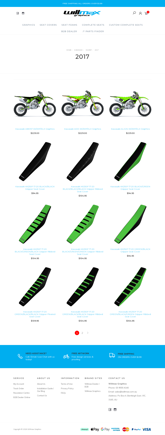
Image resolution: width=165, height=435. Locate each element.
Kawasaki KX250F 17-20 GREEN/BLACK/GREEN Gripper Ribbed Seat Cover (130, 317)
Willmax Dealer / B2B (92, 385)
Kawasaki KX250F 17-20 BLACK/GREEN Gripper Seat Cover (130, 190)
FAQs (63, 393)
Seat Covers (48, 25)
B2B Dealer (69, 31)
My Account (18, 384)
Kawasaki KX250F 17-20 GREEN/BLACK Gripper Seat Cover (130, 253)
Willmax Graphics (93, 391)
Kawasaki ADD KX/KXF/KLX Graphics (82, 129)
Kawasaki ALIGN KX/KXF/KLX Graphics (130, 129)
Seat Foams (69, 25)
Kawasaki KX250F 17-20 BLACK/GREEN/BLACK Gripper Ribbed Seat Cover (35, 254)
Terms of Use (67, 384)
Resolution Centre (21, 393)
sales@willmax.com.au (126, 391)
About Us (41, 384)
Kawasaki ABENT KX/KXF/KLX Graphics (34, 129)
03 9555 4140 (122, 387)
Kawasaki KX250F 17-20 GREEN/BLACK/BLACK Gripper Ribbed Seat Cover (82, 317)
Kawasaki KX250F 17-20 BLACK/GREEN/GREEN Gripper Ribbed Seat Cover (82, 254)
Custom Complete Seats (126, 25)
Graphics (28, 25)
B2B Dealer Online (21, 397)
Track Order (18, 388)
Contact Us (42, 395)
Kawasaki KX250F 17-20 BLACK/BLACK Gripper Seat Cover (35, 190)
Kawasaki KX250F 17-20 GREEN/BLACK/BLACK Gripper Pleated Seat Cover (35, 317)
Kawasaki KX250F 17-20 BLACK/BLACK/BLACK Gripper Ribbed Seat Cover (83, 192)
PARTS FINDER (93, 31)
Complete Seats (93, 25)
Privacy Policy (67, 388)
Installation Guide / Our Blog (45, 389)
